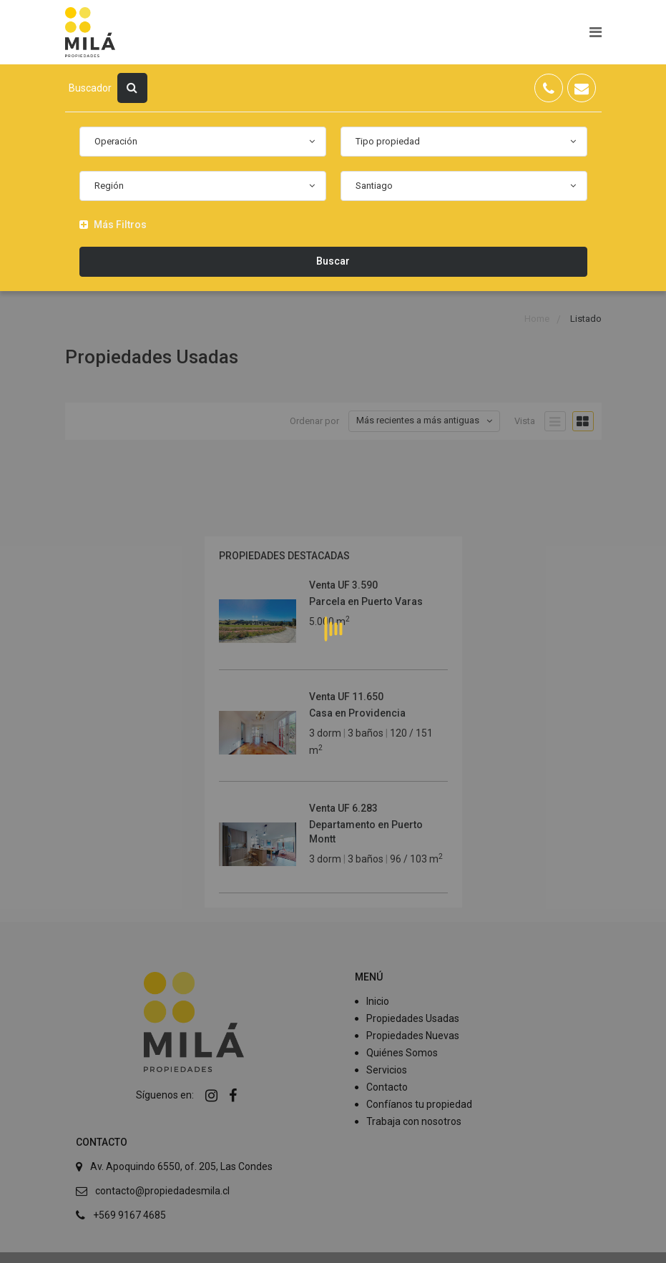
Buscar (333, 261)
